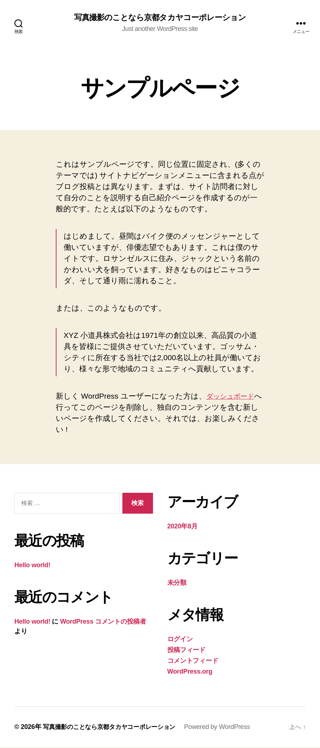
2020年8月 (182, 527)
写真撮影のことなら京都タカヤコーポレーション (159, 18)
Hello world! (32, 565)
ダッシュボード (233, 397)
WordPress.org (189, 672)
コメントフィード (192, 661)
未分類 (176, 583)
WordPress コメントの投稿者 (103, 622)
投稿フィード (186, 650)
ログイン (180, 639)
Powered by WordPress (225, 727)
